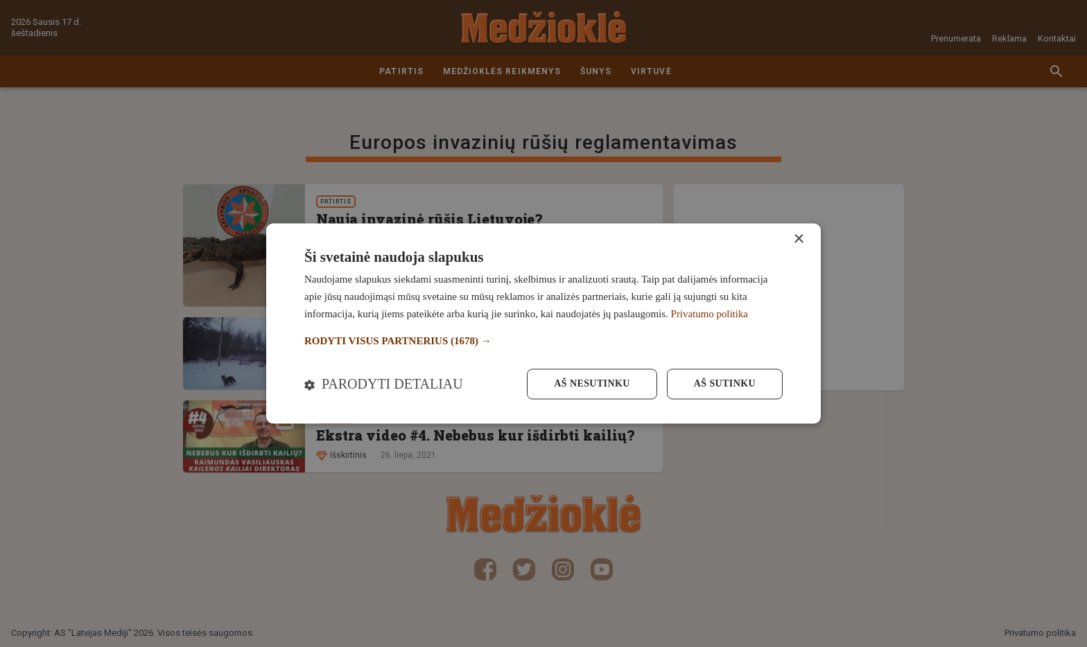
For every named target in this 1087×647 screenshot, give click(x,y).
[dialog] (543, 323)
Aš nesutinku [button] (591, 384)
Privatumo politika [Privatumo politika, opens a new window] (710, 313)
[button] (543, 341)
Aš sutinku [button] (725, 384)
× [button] (798, 239)
